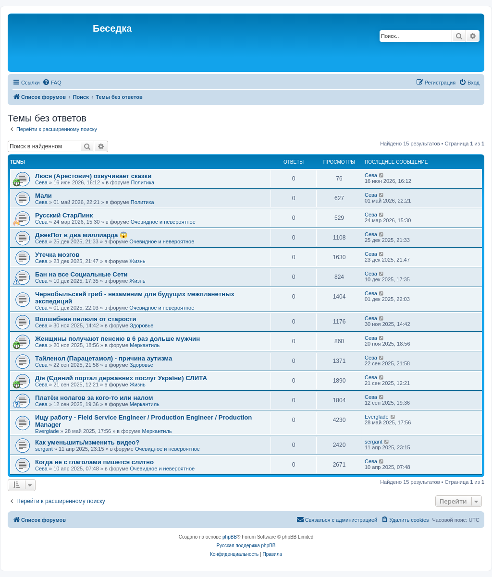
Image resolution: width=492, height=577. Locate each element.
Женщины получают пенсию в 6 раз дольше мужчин (117, 338)
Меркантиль (145, 345)
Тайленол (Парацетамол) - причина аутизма (103, 358)
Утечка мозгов (57, 254)
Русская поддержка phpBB (245, 545)
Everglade (47, 431)
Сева (41, 182)
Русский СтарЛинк (64, 215)
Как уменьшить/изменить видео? (87, 442)
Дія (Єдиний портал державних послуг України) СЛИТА (121, 378)
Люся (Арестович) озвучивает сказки (93, 176)
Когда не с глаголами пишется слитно (94, 462)
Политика (142, 182)
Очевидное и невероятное (163, 222)
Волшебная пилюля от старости (85, 319)
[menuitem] (52, 82)
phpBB (229, 537)
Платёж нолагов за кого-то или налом (94, 397)
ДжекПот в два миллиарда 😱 (81, 235)
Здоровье (141, 325)
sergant (44, 449)
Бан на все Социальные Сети (81, 274)
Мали (43, 195)
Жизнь (137, 261)
